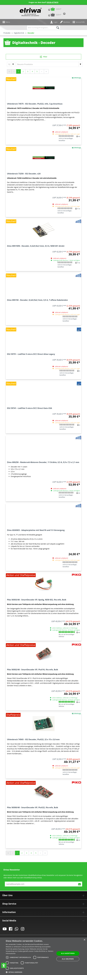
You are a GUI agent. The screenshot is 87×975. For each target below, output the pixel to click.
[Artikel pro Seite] (11, 64)
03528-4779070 (52, 2)
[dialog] (43, 956)
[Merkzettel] (65, 22)
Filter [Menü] (43, 56)
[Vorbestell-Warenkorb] (54, 14)
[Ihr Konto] (54, 22)
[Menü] (6, 22)
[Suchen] (57, 27)
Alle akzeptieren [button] (68, 953)
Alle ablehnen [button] (68, 959)
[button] (3, 965)
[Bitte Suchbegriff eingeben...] (41, 27)
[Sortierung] (49, 64)
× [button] (84, 940)
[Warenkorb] (54, 9)
